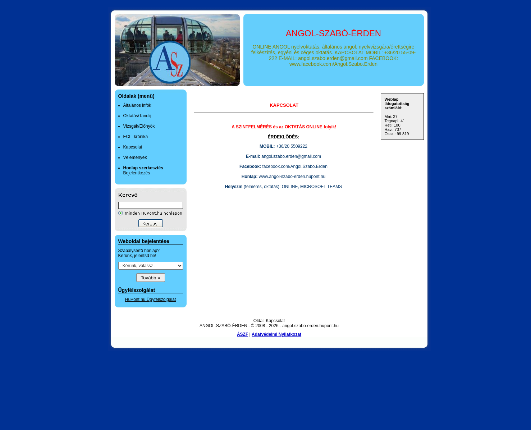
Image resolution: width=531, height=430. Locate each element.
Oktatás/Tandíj (137, 115)
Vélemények (135, 157)
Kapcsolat (132, 147)
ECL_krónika (135, 136)
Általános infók (137, 105)
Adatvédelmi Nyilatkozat (276, 334)
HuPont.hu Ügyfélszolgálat (150, 299)
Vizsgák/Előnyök (139, 126)
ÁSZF (242, 334)
